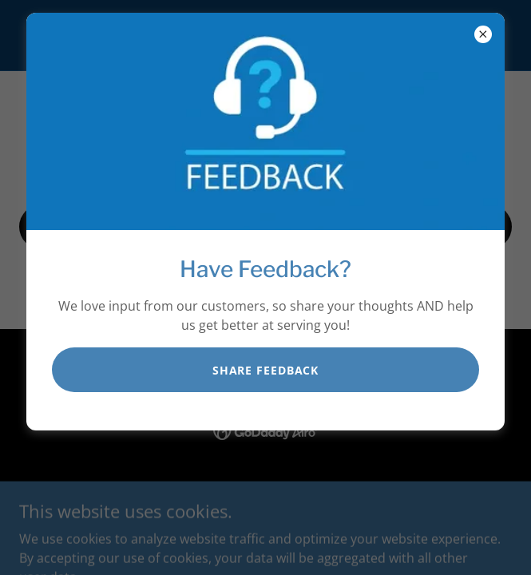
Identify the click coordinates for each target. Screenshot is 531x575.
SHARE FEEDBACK (265, 370)
